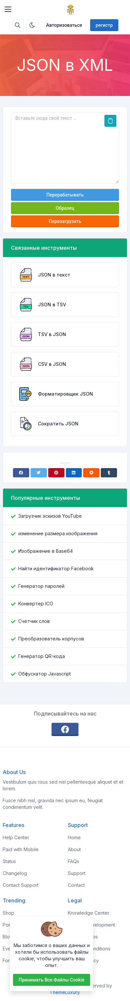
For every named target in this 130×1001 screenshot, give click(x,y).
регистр (104, 25)
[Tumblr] (109, 472)
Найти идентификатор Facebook (56, 568)
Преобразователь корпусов (51, 638)
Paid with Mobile (21, 849)
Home (74, 837)
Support (76, 873)
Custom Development (91, 925)
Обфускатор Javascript (44, 673)
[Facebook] (21, 472)
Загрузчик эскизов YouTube (50, 516)
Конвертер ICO (35, 603)
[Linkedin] (74, 472)
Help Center (16, 837)
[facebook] (65, 729)
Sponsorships (83, 936)
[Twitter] (39, 472)
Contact (76, 885)
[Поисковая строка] (18, 25)
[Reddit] (91, 472)
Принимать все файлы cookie (51, 979)
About (74, 849)
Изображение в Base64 (45, 551)
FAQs (73, 861)
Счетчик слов (34, 621)
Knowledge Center (88, 913)
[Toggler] (8, 9)
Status (9, 861)
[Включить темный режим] (32, 25)
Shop (8, 913)
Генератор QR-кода (41, 656)
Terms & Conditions (89, 948)
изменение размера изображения (57, 533)
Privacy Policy (83, 960)
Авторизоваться (64, 25)
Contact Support (21, 885)
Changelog (15, 873)
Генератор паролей (41, 586)
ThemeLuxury (64, 992)
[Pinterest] (56, 472)
